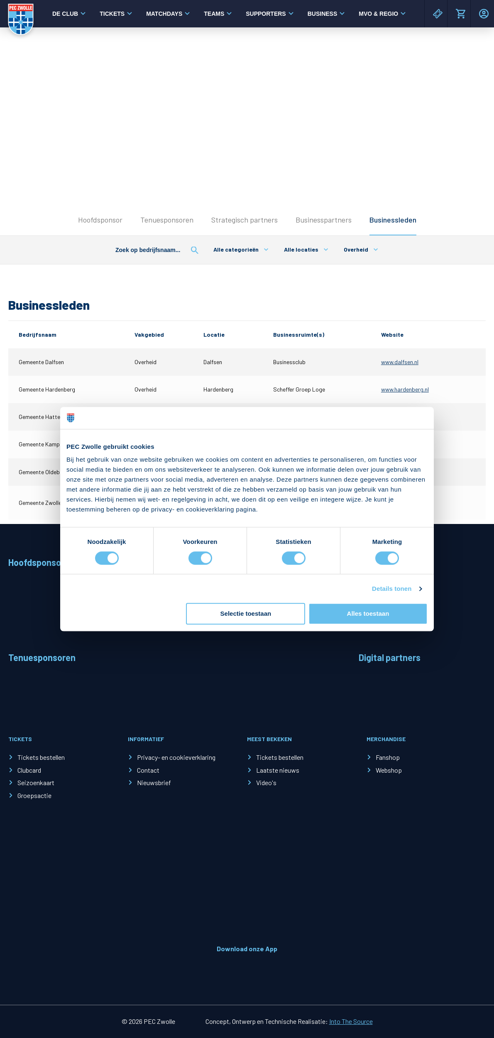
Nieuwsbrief (154, 782)
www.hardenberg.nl (405, 389)
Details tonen (391, 588)
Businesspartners (324, 219)
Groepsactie (34, 795)
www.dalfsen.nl (399, 361)
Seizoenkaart (35, 782)
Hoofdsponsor (100, 219)
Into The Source (351, 1021)
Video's (266, 782)
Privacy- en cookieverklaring (176, 757)
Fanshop (388, 757)
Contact (148, 770)
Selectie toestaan (245, 613)
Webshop (389, 770)
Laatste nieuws (277, 770)
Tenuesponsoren (166, 219)
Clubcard (29, 770)
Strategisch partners (244, 219)
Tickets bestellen (41, 757)
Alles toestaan (368, 613)
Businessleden (392, 219)
